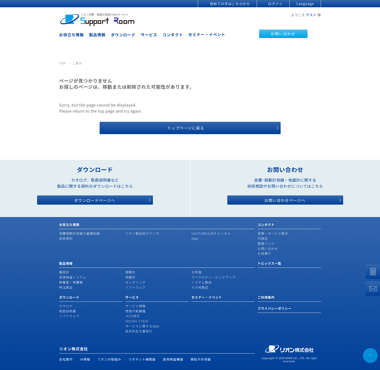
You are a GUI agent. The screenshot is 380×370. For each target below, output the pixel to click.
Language (305, 3)
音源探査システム (72, 277)
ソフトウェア (135, 287)
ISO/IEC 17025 (136, 321)
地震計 (130, 277)
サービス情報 (135, 306)
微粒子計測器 (200, 359)
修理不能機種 (135, 311)
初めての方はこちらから (230, 3)
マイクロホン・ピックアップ (213, 277)
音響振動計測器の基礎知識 (79, 233)
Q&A (194, 238)
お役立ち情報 (71, 35)
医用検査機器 (173, 359)
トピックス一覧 (269, 263)
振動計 (130, 272)
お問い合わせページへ (285, 200)
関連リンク (266, 243)
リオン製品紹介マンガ (142, 233)
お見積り (264, 253)
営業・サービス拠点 (273, 233)
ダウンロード (123, 35)
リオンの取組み (109, 359)
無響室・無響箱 (71, 282)
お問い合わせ (283, 34)
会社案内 (66, 359)
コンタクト (172, 35)
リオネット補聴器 (142, 359)
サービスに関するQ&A (142, 326)
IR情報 (85, 359)
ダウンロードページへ (94, 200)
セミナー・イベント (206, 34)
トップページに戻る (185, 128)
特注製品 (66, 287)
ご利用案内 (266, 297)
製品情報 (97, 35)
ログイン (275, 3)
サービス (149, 35)
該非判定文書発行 (138, 331)
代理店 (263, 238)
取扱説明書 (67, 311)
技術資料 (66, 238)
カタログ (66, 306)
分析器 (196, 272)
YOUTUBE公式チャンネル (211, 233)
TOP (62, 63)
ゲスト (311, 14)
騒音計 (64, 272)
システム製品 (201, 282)
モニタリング (135, 282)
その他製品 (199, 287)
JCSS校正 (132, 316)
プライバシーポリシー (275, 308)
